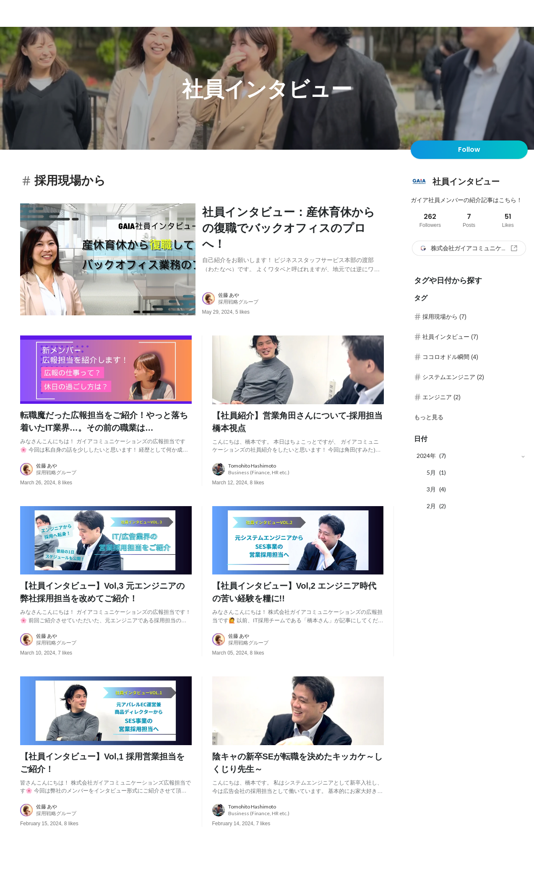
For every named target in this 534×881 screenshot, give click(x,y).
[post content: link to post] (293, 238)
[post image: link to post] (107, 262)
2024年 (426, 455)
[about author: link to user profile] (298, 304)
